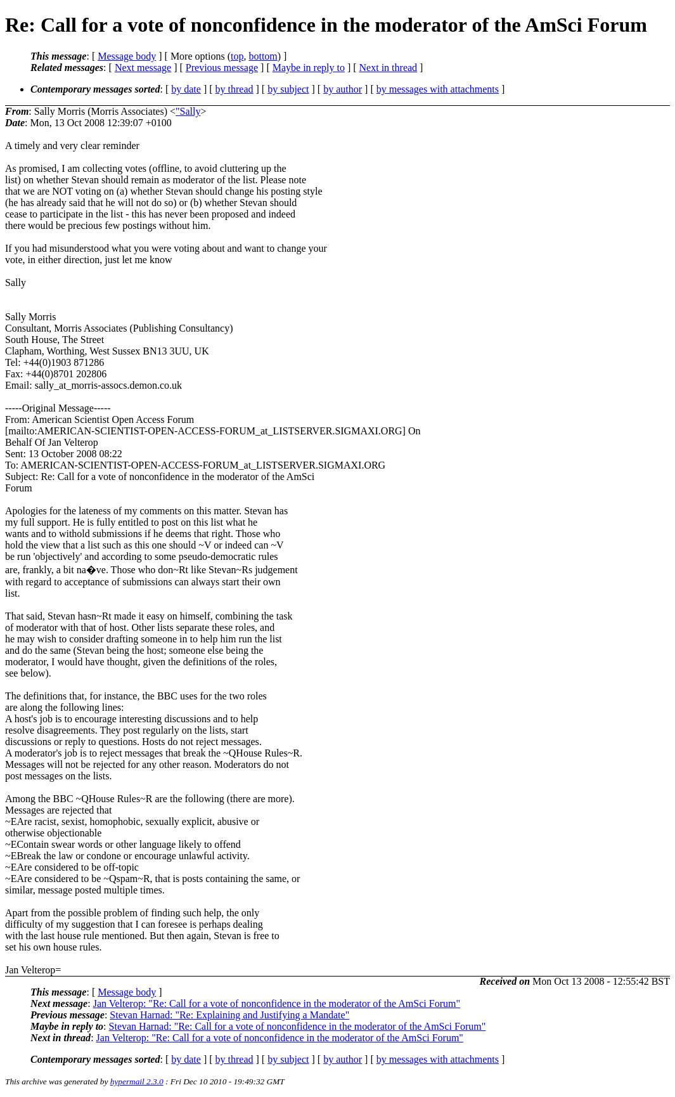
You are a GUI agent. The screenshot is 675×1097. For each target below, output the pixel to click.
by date (186, 89)
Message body (127, 56)
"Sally (188, 111)
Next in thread (388, 67)
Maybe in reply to (309, 67)
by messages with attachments (437, 89)
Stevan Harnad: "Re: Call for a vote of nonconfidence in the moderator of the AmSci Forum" (297, 1026)
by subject (288, 89)
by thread (234, 89)
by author (342, 89)
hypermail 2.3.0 (137, 1081)
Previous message (222, 67)
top (237, 56)
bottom (262, 56)
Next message (143, 67)
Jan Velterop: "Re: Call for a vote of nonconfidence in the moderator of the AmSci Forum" (276, 1003)
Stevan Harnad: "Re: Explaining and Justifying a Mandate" (229, 1014)
